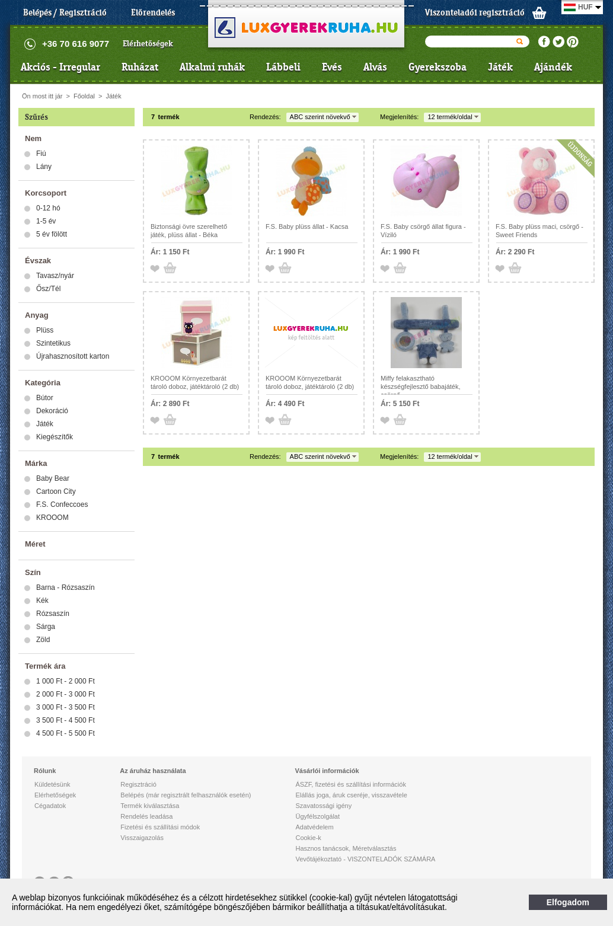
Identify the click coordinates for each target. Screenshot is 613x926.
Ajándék (553, 67)
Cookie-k (308, 837)
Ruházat (140, 67)
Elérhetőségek (148, 44)
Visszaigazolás (142, 837)
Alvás (375, 67)
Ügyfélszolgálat (317, 816)
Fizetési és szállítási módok (160, 827)
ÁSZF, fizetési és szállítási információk (350, 784)
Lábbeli (283, 67)
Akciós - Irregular (60, 67)
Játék (500, 67)
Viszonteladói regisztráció (475, 12)
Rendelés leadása (146, 816)
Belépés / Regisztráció (65, 12)
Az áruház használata (153, 770)
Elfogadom (568, 902)
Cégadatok (50, 805)
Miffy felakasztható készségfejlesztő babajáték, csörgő (421, 386)
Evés (332, 67)
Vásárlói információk (327, 770)
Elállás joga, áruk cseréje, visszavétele (351, 795)
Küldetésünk (52, 784)
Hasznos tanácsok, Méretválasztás (345, 848)
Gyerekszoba (437, 67)
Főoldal (84, 96)
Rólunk (45, 770)
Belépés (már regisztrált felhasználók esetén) (185, 795)
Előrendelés (153, 12)
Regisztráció (138, 784)
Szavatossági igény (323, 805)
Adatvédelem (314, 827)
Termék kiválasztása (149, 805)
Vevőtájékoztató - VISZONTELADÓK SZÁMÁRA (365, 859)
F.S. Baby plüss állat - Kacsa (307, 226)
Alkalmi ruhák (212, 67)
